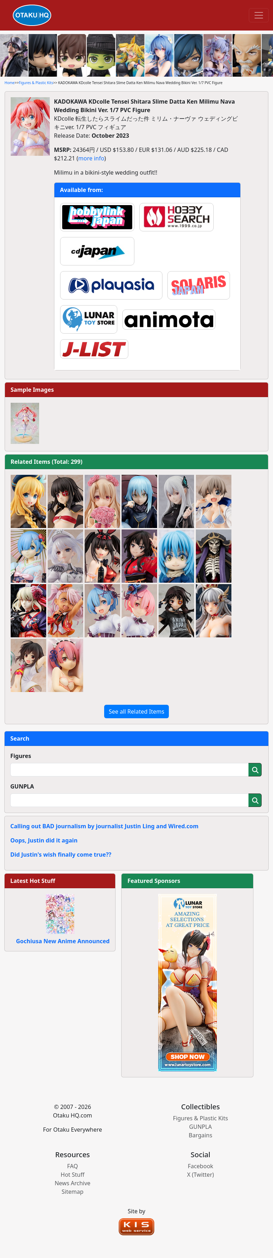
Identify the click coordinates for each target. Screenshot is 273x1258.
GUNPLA (22, 786)
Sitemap (72, 1192)
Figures (20, 756)
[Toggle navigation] (259, 15)
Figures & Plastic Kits (36, 82)
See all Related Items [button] (136, 711)
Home (10, 82)
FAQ (72, 1166)
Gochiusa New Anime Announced (62, 941)
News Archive (73, 1183)
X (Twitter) (200, 1175)
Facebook (200, 1166)
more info (91, 158)
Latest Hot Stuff (32, 881)
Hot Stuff (73, 1175)
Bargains (200, 1135)
